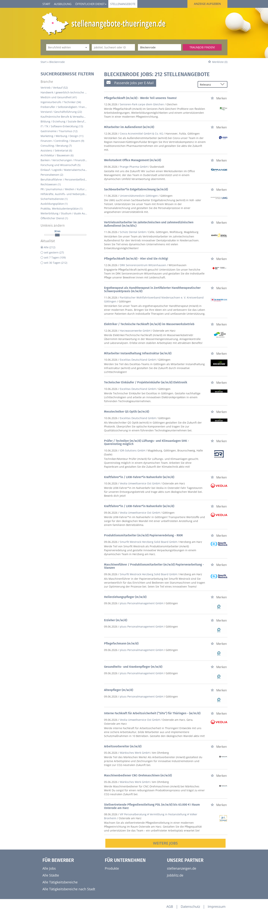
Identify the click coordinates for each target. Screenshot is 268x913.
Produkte (112, 868)
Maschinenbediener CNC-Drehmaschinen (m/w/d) (138, 775)
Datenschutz (190, 906)
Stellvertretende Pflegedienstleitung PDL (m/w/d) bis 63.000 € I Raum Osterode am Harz (152, 806)
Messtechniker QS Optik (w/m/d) (126, 411)
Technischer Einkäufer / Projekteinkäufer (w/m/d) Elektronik (145, 382)
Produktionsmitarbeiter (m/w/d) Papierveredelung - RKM (143, 535)
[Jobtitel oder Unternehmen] (113, 47)
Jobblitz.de (175, 875)
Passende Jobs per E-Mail (130, 82)
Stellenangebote (122, 4)
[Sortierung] (209, 85)
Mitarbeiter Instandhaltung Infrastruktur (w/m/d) (137, 353)
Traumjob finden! (202, 47)
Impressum (217, 906)
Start (46, 4)
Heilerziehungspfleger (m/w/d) (125, 597)
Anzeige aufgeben (207, 4)
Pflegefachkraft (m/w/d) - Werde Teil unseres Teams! (140, 98)
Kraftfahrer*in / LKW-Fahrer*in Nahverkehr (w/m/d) (139, 477)
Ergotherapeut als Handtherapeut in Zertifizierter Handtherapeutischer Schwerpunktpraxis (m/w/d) (152, 289)
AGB (169, 906)
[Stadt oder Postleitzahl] (159, 47)
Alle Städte (50, 875)
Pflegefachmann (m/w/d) (121, 643)
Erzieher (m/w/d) (115, 620)
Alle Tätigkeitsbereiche (60, 882)
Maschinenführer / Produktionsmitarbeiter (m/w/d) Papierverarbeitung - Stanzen (154, 566)
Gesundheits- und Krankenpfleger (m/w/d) (133, 666)
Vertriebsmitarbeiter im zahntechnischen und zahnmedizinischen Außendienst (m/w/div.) (148, 224)
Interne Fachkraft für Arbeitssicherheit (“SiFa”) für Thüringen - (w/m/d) (152, 713)
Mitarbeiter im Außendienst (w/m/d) (129, 127)
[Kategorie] (64, 47)
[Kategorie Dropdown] (85, 47)
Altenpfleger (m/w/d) (118, 690)
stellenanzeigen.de (181, 868)
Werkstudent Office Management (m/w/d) (132, 160)
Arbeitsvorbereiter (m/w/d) (122, 746)
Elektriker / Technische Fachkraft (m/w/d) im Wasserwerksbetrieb (149, 324)
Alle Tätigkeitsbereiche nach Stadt (68, 889)
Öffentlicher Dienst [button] (90, 4)
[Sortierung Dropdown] (223, 85)
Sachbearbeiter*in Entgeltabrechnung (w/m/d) (136, 189)
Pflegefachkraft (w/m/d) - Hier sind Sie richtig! (136, 258)
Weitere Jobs (165, 843)
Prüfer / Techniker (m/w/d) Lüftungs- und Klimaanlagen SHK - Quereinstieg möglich (146, 442)
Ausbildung (62, 4)
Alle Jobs (49, 868)
